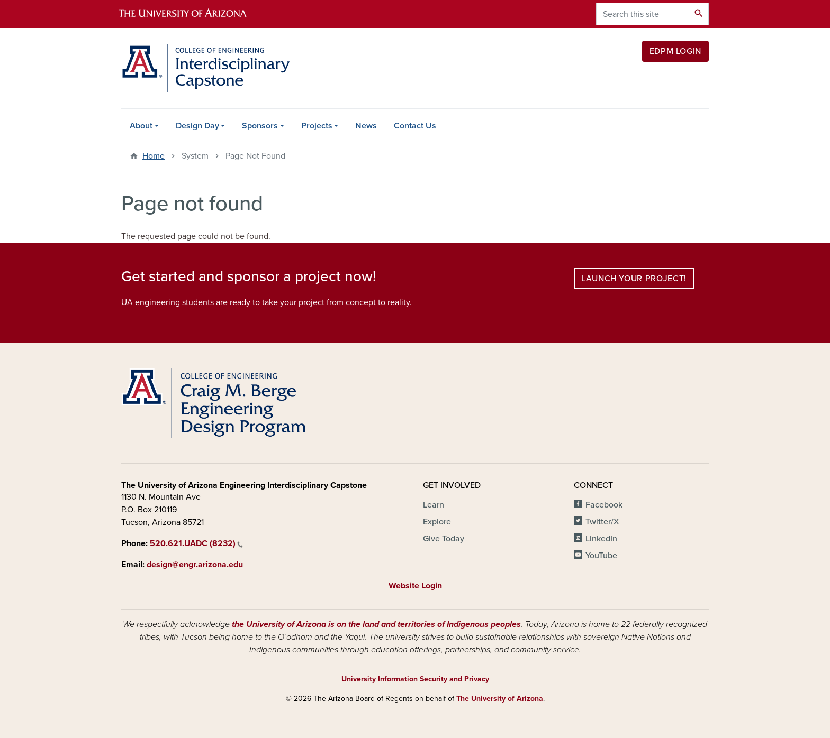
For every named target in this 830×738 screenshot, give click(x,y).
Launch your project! (634, 278)
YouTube (601, 555)
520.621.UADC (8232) (196, 543)
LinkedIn (601, 538)
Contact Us (415, 126)
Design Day (197, 126)
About (141, 126)
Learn (433, 505)
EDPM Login (675, 51)
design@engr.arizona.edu (195, 564)
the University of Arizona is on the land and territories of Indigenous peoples (376, 624)
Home (153, 156)
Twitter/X (602, 521)
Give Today (443, 538)
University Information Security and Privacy (415, 679)
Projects (316, 126)
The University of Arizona (499, 698)
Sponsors (260, 126)
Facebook (603, 505)
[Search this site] (642, 14)
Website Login (415, 585)
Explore (437, 521)
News (366, 126)
